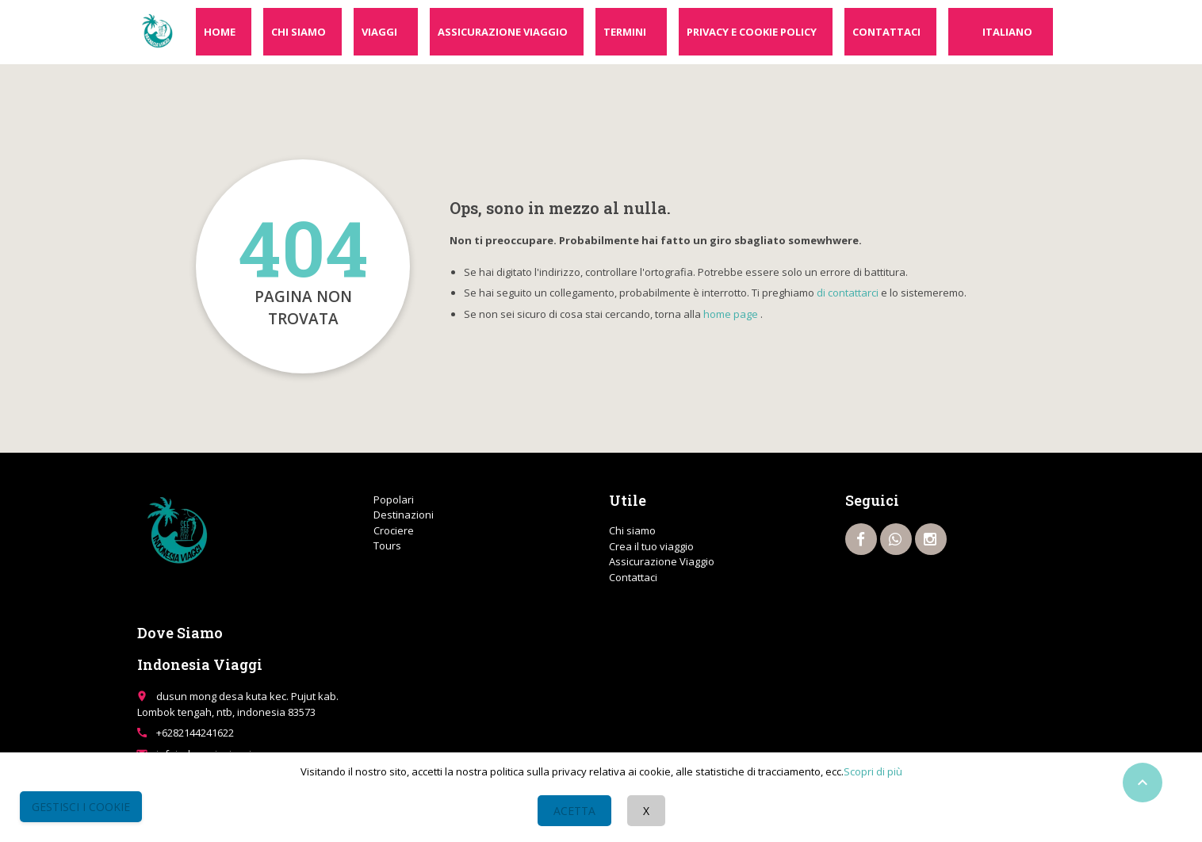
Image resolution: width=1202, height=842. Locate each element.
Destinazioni (403, 514)
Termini (624, 32)
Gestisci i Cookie (81, 806)
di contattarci (848, 292)
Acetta (574, 810)
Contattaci (886, 32)
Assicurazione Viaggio (503, 32)
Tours (387, 545)
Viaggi (379, 32)
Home (219, 32)
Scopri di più (873, 771)
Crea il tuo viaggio (651, 546)
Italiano (1007, 32)
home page (730, 314)
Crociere (393, 530)
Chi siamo (298, 32)
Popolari (393, 499)
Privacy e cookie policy (752, 32)
